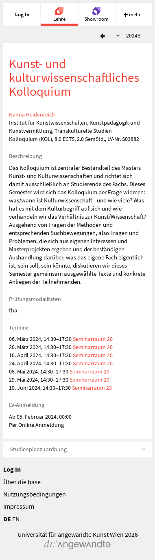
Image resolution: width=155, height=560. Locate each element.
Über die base (22, 482)
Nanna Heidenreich (32, 114)
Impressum (18, 506)
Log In (12, 469)
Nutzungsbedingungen (34, 494)
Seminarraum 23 (92, 387)
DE (7, 519)
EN (16, 519)
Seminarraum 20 (93, 339)
